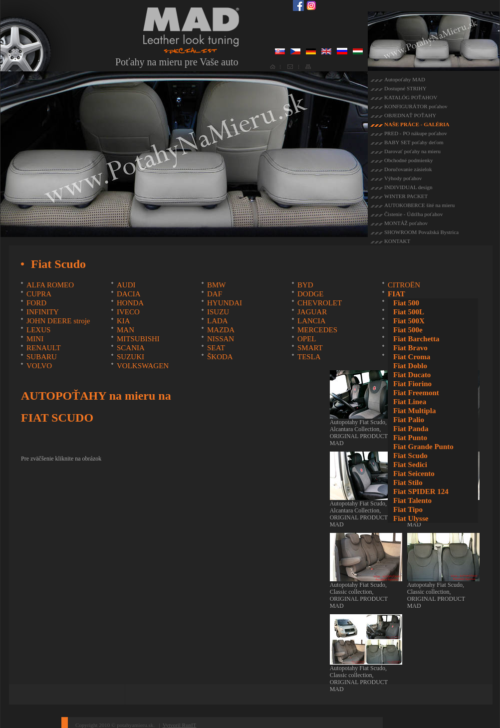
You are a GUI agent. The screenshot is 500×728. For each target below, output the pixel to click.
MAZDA (221, 330)
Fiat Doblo (410, 366)
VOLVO (39, 366)
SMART (310, 348)
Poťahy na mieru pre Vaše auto (176, 61)
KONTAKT (397, 241)
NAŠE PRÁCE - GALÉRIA (417, 124)
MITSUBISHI (138, 339)
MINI (34, 339)
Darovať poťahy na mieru (412, 151)
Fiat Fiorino (412, 384)
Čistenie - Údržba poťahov (413, 214)
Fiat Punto (410, 438)
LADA (217, 321)
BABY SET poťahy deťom (413, 142)
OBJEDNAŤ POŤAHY (410, 115)
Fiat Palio (408, 420)
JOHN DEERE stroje (58, 321)
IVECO (128, 312)
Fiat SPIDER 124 (421, 491)
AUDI (126, 285)
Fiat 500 (406, 303)
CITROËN (404, 285)
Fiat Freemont (416, 393)
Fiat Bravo (410, 348)
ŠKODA (220, 357)
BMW (216, 285)
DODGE (310, 294)
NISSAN (220, 339)
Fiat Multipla (414, 411)
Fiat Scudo (410, 456)
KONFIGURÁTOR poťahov (415, 106)
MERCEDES (317, 330)
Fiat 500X (409, 321)
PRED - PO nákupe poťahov (415, 133)
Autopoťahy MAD (404, 79)
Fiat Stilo (408, 482)
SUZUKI (130, 357)
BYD (305, 285)
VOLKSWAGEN (143, 366)
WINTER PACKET (406, 196)
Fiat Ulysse (410, 518)
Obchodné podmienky (408, 160)
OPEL (306, 339)
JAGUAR (312, 312)
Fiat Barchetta (416, 339)
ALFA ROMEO (50, 285)
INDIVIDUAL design (408, 187)
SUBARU (41, 357)
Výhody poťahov (403, 178)
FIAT (396, 294)
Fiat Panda (410, 429)
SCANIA (131, 348)
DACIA (129, 294)
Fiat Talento (412, 500)
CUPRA (38, 294)
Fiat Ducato (412, 375)
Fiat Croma (411, 357)
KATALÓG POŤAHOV (410, 97)
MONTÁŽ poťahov (406, 223)
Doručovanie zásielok (408, 169)
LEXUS (38, 330)
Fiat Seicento (414, 474)
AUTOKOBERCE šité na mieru (419, 205)
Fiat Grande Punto (423, 447)
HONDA (130, 303)
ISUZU (218, 312)
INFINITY (42, 312)
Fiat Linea (409, 402)
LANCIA (311, 321)
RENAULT (43, 348)
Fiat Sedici (410, 465)
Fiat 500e (408, 330)
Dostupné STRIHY (405, 88)
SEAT (216, 348)
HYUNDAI (224, 303)
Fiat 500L (408, 312)
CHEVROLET (319, 303)
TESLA (309, 357)
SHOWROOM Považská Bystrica (421, 232)
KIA (123, 321)
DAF (214, 294)
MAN (125, 330)
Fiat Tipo (408, 509)
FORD (36, 303)
